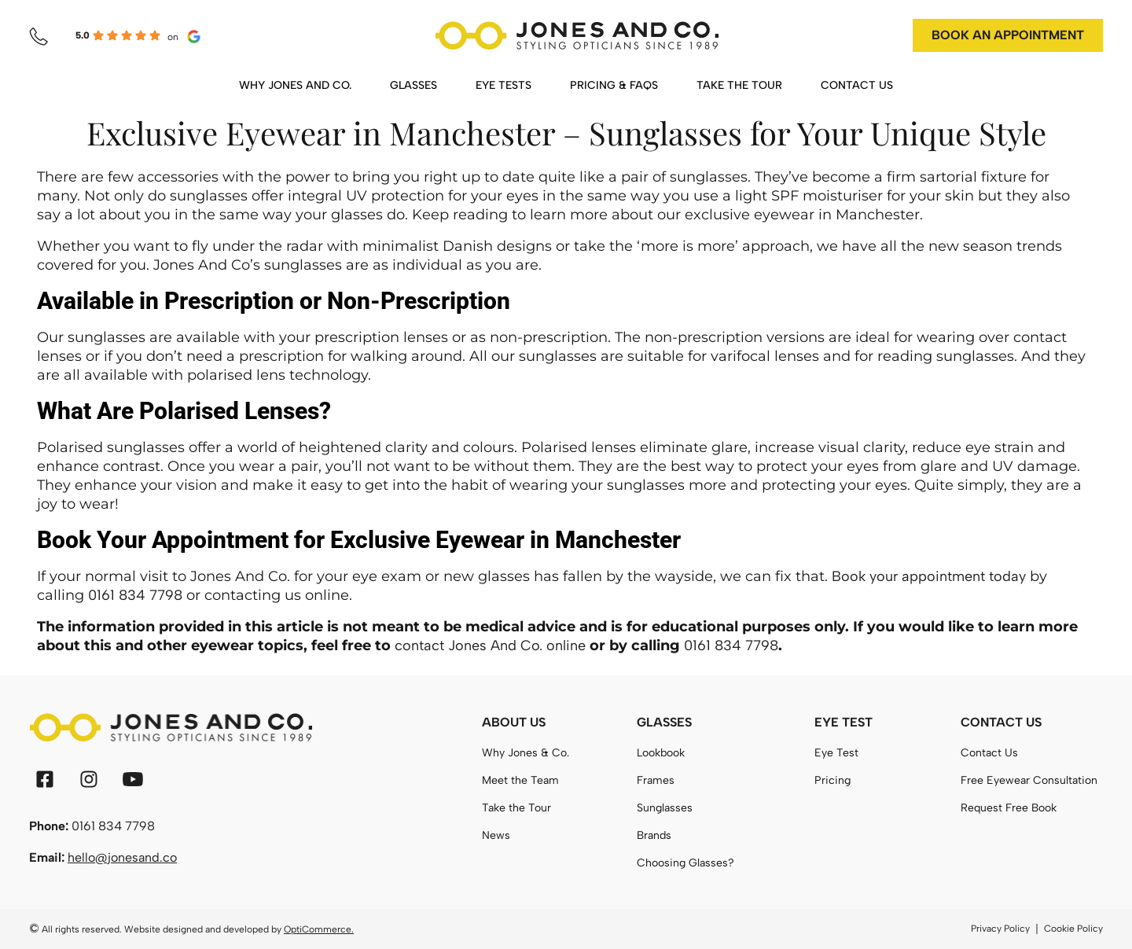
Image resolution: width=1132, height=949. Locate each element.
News (496, 835)
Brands (654, 835)
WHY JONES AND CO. (295, 85)
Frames (655, 780)
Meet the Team (520, 780)
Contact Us (989, 753)
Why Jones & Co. (525, 753)
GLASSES (413, 85)
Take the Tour (516, 808)
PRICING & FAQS (614, 85)
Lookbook (661, 753)
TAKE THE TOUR (739, 85)
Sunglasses (665, 808)
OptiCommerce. (319, 929)
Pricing (832, 780)
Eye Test (836, 753)
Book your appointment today (929, 576)
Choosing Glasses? (685, 863)
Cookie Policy (1073, 928)
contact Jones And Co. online (490, 645)
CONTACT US (857, 85)
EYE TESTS (503, 85)
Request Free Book (1009, 808)
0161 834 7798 (135, 595)
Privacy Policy (1000, 928)
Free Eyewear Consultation (1029, 780)
